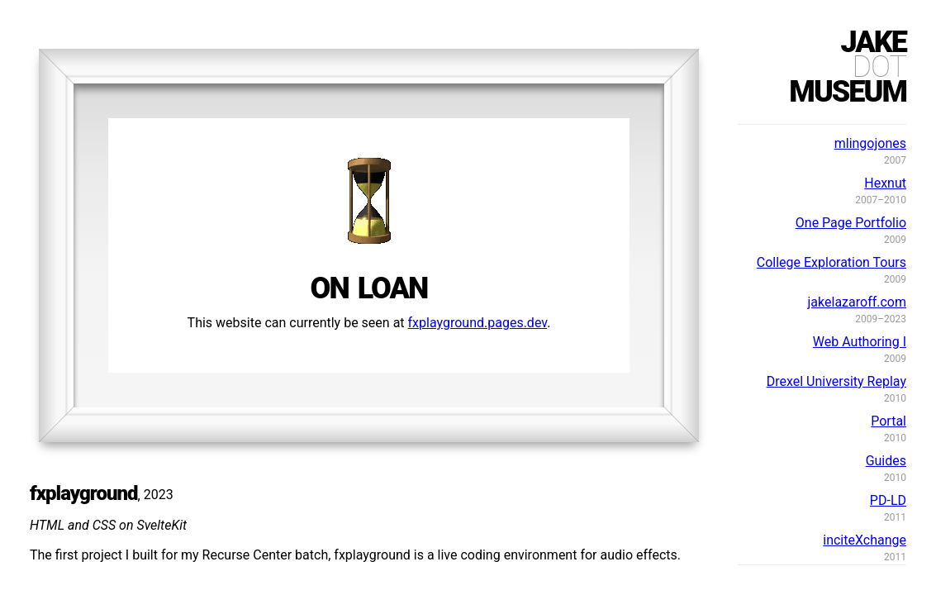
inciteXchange (864, 540)
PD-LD (888, 500)
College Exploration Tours (831, 262)
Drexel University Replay (836, 381)
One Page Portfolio (851, 223)
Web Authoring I (859, 342)
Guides (886, 461)
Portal (888, 421)
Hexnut (885, 183)
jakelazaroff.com (857, 302)
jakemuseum (847, 67)
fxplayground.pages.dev (478, 323)
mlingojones (870, 143)
